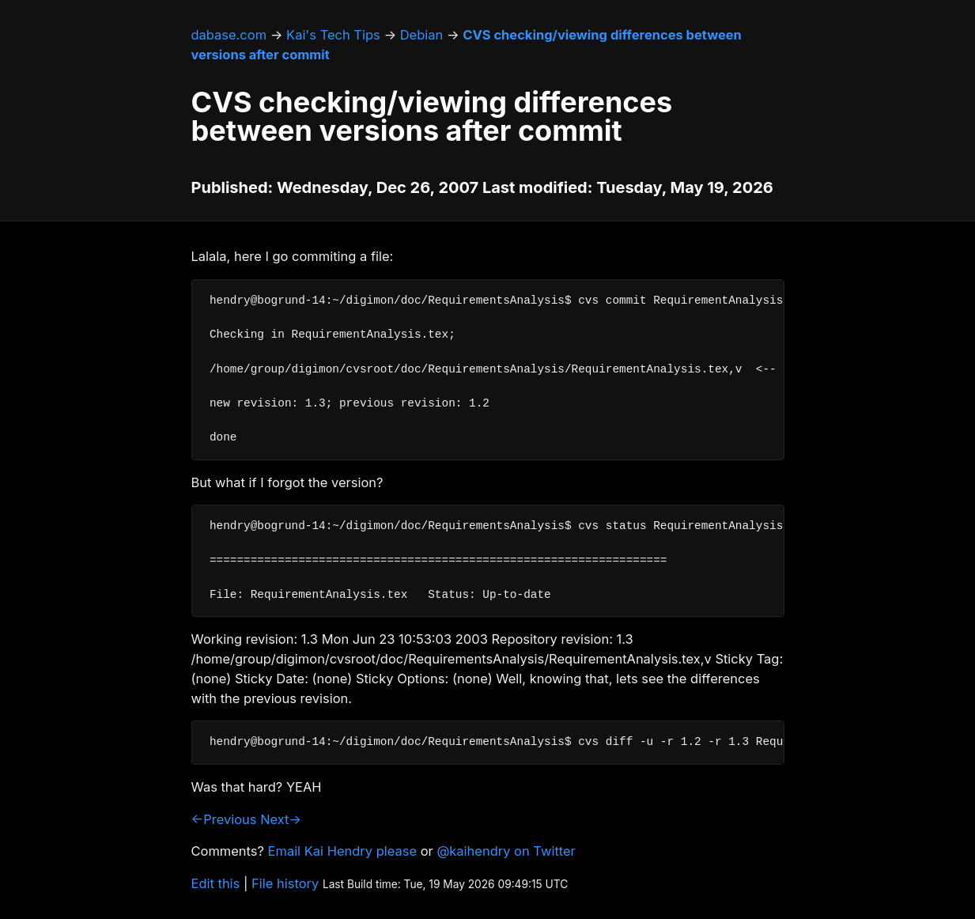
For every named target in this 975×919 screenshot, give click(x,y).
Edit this (215, 883)
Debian (422, 35)
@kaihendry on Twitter (505, 851)
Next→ (280, 819)
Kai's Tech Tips (333, 35)
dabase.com (229, 35)
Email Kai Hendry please (343, 851)
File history (285, 883)
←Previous (224, 819)
